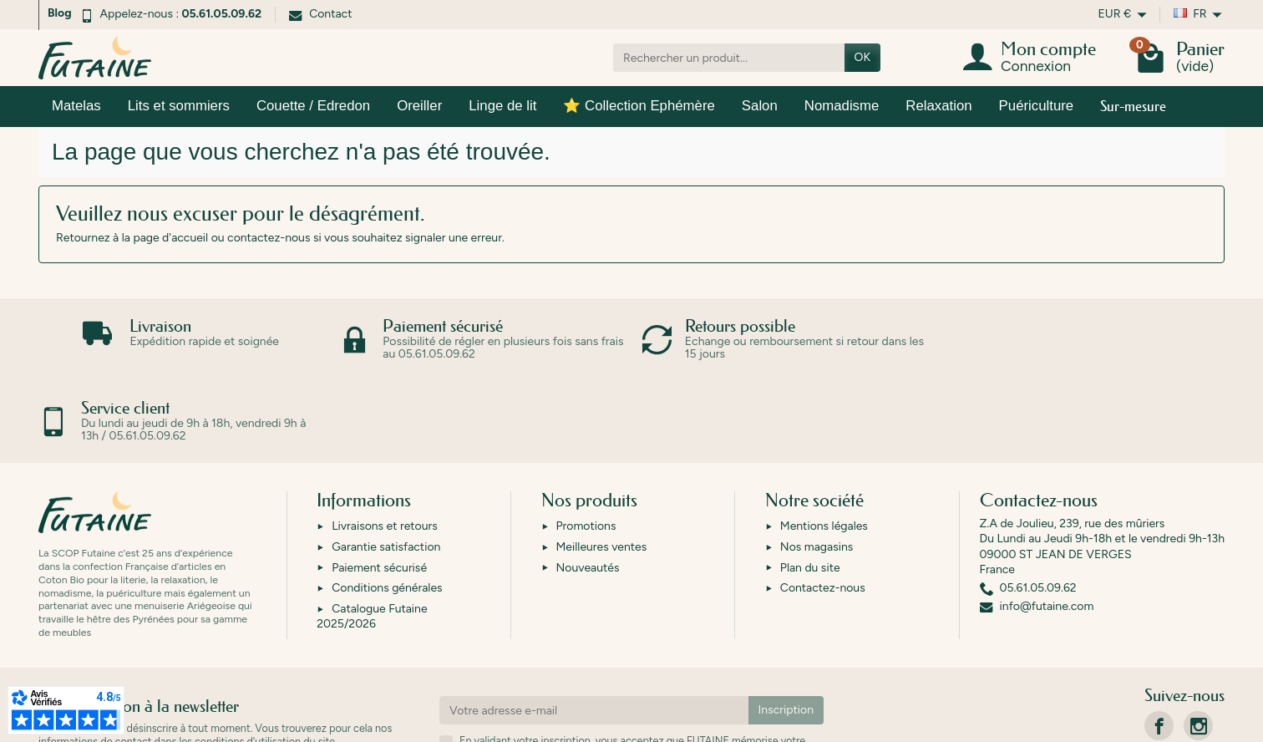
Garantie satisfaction (386, 465)
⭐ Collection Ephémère (638, 106)
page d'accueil (170, 238)
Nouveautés (588, 486)
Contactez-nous (822, 506)
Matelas (76, 106)
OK (862, 57)
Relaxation (938, 106)
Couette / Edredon (313, 106)
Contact (320, 14)
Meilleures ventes (601, 465)
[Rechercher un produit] (729, 57)
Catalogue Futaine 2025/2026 (372, 534)
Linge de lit (502, 106)
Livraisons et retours (385, 444)
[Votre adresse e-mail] (593, 628)
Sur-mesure (1133, 105)
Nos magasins (816, 465)
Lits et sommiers (179, 106)
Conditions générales (387, 506)
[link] (1159, 643)
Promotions (586, 444)
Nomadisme (842, 106)
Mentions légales (824, 444)
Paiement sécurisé (379, 486)
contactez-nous (268, 238)
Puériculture (1036, 106)
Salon (760, 106)
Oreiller (419, 106)
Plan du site (810, 486)
